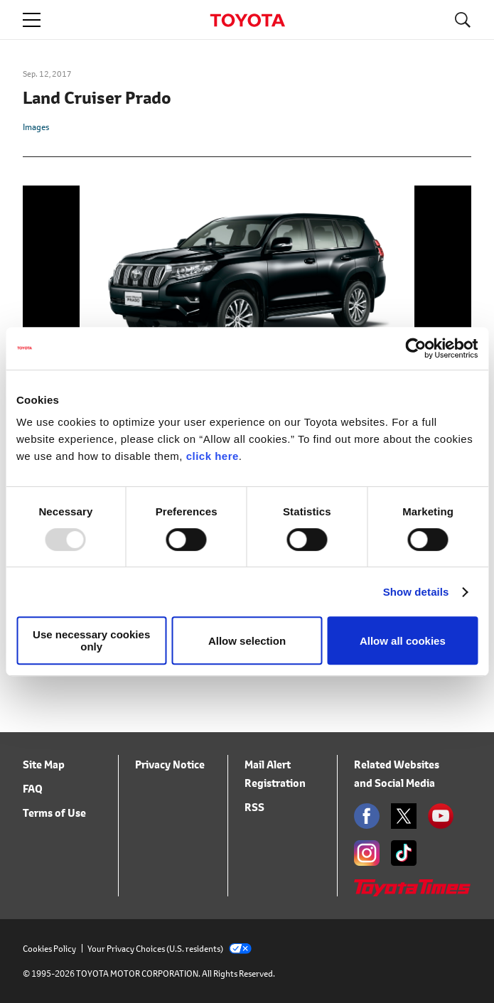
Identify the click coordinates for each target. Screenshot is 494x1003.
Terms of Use (54, 812)
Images (36, 127)
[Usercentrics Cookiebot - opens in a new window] (415, 348)
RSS (254, 807)
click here (212, 456)
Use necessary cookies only (91, 640)
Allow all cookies (403, 641)
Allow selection (247, 641)
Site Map (44, 764)
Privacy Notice (170, 764)
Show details (416, 592)
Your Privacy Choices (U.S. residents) (169, 949)
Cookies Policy (49, 949)
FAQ (33, 788)
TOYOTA (247, 20)
